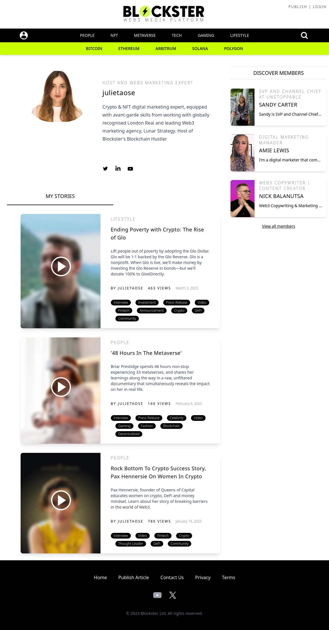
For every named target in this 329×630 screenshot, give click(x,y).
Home (100, 577)
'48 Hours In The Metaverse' (146, 352)
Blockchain (171, 425)
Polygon (233, 48)
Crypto (179, 310)
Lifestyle (239, 35)
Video (202, 302)
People (87, 35)
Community (127, 318)
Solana (200, 48)
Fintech (124, 310)
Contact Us (172, 577)
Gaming (206, 35)
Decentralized (129, 433)
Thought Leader (130, 543)
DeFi (198, 310)
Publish (297, 6)
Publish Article (133, 577)
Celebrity (177, 417)
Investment (147, 302)
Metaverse (145, 35)
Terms (228, 577)
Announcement (152, 310)
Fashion (147, 425)
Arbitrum (165, 48)
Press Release (176, 302)
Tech (177, 35)
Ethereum (128, 48)
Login (320, 6)
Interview (121, 302)
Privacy (202, 577)
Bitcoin (94, 48)
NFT (114, 35)
